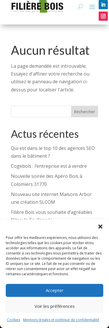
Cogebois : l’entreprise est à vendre (49, 166)
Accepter (55, 290)
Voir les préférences (55, 306)
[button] (100, 226)
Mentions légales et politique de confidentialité (61, 319)
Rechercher (84, 111)
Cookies (13, 319)
